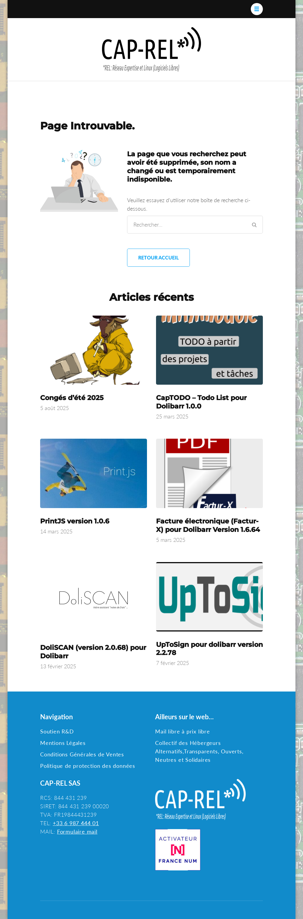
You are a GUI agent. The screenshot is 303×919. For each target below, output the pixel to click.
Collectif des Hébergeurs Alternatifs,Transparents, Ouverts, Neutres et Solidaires (199, 751)
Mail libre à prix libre (182, 731)
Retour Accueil (158, 257)
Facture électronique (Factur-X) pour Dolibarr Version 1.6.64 (208, 525)
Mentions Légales (63, 742)
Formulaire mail (77, 831)
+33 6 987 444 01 (76, 823)
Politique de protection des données (87, 765)
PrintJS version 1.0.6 (74, 521)
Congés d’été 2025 (72, 398)
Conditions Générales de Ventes (82, 754)
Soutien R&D (57, 731)
